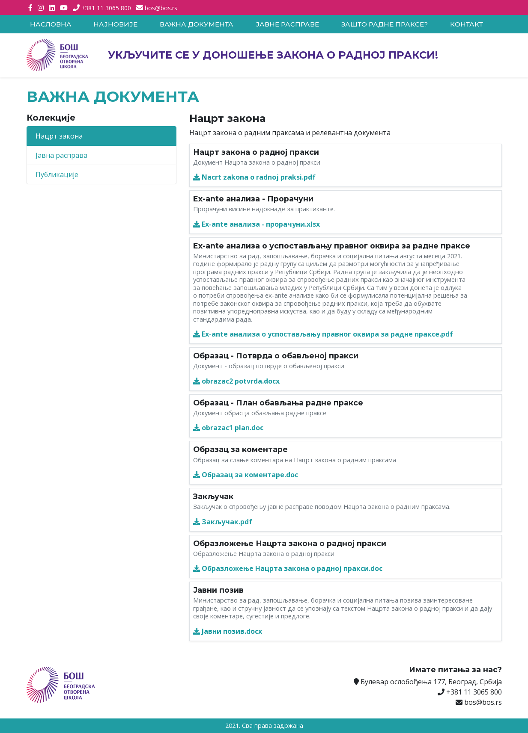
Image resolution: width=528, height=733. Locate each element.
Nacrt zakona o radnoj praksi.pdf (254, 177)
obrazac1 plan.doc (228, 427)
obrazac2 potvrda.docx (236, 381)
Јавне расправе (287, 24)
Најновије (115, 24)
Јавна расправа (61, 155)
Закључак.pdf (222, 521)
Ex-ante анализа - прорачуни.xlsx (256, 224)
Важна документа (196, 24)
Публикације (57, 174)
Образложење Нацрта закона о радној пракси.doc (287, 568)
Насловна (51, 24)
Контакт (466, 24)
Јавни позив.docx (227, 631)
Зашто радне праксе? (384, 24)
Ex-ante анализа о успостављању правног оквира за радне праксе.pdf (323, 334)
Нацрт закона (59, 136)
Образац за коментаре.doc (245, 474)
